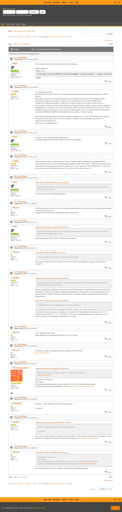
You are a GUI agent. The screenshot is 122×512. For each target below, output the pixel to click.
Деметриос (17, 403)
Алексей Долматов (21, 368)
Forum (71, 2)
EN (119, 2)
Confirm (115, 508)
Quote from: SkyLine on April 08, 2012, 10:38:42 (52, 227)
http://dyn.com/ (74, 386)
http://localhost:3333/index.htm (88, 438)
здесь (57, 314)
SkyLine (16, 208)
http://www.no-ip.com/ (86, 386)
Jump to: (93, 489)
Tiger (61, 36)
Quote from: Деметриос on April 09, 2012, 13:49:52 (53, 422)
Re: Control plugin (20, 57)
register (14, 9)
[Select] (42, 70)
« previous (107, 40)
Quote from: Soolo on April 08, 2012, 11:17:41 (51, 253)
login (8, 9)
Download (56, 2)
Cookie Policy (40, 508)
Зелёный (52, 36)
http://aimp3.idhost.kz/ (42, 353)
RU (115, 2)
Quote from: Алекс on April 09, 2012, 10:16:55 (51, 452)
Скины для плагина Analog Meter (24, 31)
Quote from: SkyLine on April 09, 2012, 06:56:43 (52, 368)
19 (21, 44)
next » (112, 40)
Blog (76, 2)
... (19, 44)
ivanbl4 (16, 91)
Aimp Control (101, 310)
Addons (64, 2)
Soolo (57, 36)
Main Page (47, 2)
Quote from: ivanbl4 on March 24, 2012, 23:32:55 (52, 182)
